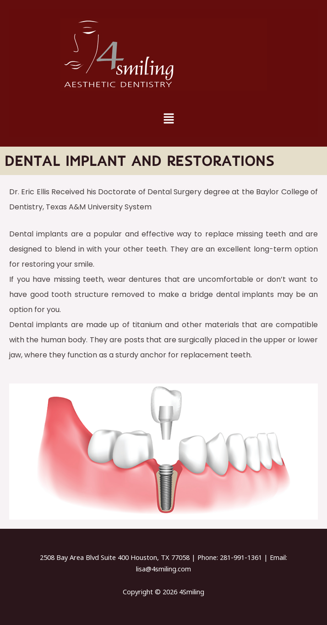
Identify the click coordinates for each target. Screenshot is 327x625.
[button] (168, 118)
